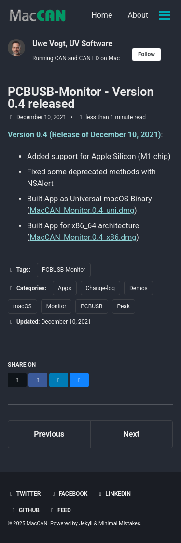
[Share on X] (17, 380)
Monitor (56, 306)
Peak (123, 306)
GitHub (25, 510)
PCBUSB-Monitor (63, 269)
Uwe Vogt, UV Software (72, 43)
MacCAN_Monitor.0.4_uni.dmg (81, 210)
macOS (22, 306)
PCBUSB (91, 306)
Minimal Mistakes (119, 523)
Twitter (24, 493)
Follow (146, 54)
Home (101, 15)
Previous (49, 433)
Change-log (100, 288)
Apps (64, 288)
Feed (60, 510)
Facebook (68, 493)
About (137, 15)
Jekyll (86, 523)
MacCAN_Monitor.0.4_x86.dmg (82, 237)
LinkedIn (114, 493)
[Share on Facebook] (37, 380)
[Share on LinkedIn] (58, 380)
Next (131, 433)
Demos (138, 288)
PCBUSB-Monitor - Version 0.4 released (80, 98)
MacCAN (37, 523)
